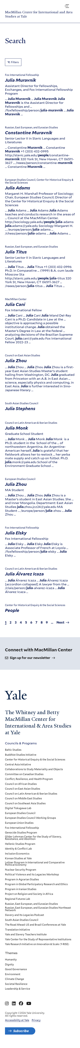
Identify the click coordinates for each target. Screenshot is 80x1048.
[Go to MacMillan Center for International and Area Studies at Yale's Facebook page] (21, 1003)
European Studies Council (20, 813)
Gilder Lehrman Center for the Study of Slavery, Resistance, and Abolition (33, 838)
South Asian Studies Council (21, 920)
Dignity (9, 964)
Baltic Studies (13, 750)
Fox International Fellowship (22, 828)
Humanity (11, 960)
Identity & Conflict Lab (18, 849)
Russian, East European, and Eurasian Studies (31, 904)
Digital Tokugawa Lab (18, 808)
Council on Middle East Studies (23, 799)
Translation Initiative (17, 930)
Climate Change (14, 979)
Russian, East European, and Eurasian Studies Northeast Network (38, 909)
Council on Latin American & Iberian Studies (31, 794)
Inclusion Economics (17, 854)
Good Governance (16, 969)
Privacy (36, 1020)
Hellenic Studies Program (20, 844)
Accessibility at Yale (17, 1020)
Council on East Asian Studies (22, 789)
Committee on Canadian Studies (24, 774)
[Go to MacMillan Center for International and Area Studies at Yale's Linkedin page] (14, 1003)
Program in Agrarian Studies (22, 879)
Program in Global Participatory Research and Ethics (36, 884)
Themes (11, 952)
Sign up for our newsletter (30, 658)
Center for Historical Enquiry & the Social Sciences (35, 760)
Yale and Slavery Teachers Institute (26, 935)
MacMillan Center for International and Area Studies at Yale (39, 14)
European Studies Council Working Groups (30, 818)
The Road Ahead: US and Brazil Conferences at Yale (35, 925)
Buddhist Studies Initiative (20, 755)
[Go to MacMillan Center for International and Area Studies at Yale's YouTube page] (28, 1003)
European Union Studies (19, 823)
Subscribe (21, 1031)
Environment (12, 974)
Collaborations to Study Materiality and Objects (34, 769)
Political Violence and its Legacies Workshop (32, 875)
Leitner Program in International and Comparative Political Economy (35, 863)
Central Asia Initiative (18, 764)
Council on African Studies (21, 784)
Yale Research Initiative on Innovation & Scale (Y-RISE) (37, 944)
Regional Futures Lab (17, 899)
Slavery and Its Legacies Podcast (24, 915)
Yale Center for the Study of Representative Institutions (38, 939)
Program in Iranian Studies (20, 889)
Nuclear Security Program (20, 870)
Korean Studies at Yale (18, 859)
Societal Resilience (16, 984)
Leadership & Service (17, 989)
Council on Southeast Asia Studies (25, 803)
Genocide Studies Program (21, 833)
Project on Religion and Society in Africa (29, 894)
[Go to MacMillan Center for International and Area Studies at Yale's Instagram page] (7, 1003)
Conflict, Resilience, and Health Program (29, 779)
